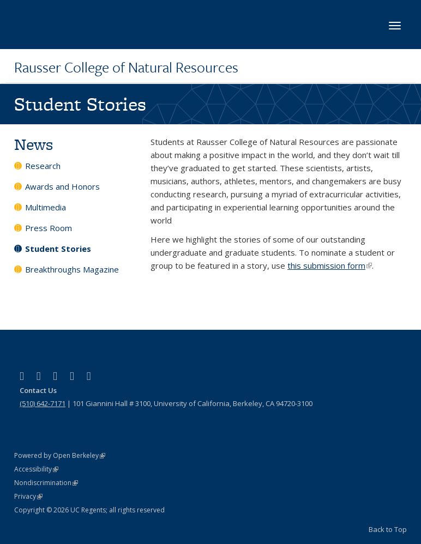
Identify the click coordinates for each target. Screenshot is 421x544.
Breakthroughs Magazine (72, 269)
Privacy (28, 496)
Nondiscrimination (46, 482)
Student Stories (58, 248)
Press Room (48, 227)
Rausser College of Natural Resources (126, 67)
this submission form (329, 265)
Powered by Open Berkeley (59, 455)
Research (43, 165)
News (33, 144)
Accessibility (36, 469)
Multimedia (45, 207)
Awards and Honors (62, 186)
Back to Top (388, 529)
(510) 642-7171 (42, 403)
